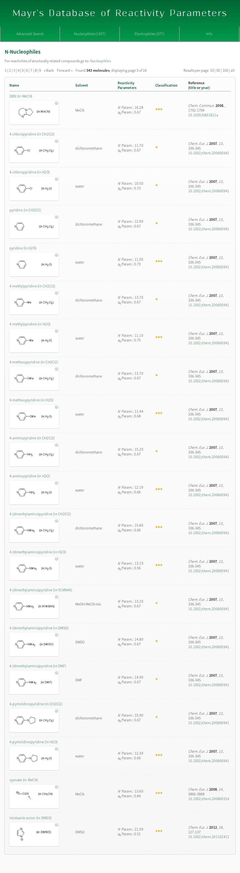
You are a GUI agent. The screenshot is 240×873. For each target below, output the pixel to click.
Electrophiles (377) (149, 33)
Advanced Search (30, 33)
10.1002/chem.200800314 (208, 798)
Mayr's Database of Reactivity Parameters (120, 13)
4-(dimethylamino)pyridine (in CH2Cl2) (40, 514)
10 (212, 70)
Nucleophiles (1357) (89, 33)
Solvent (81, 85)
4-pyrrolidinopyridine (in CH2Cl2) (35, 703)
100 (225, 70)
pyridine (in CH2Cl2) (25, 210)
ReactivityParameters (127, 85)
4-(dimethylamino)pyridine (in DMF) (37, 665)
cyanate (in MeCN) (23, 779)
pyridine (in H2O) (22, 248)
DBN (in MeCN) (20, 96)
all (233, 70)
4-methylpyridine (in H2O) (29, 324)
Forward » (64, 70)
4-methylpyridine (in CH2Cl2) (32, 286)
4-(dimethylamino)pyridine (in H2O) (37, 552)
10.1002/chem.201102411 (208, 836)
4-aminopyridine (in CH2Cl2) (32, 438)
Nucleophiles (100, 61)
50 (218, 70)
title (192, 87)
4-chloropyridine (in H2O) (29, 172)
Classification (166, 85)
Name (14, 85)
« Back (49, 70)
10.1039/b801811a (203, 115)
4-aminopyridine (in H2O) (29, 476)
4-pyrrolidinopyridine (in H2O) (33, 741)
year (204, 87)
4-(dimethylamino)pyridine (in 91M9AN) (40, 590)
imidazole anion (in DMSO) (30, 817)
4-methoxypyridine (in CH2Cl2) (33, 362)
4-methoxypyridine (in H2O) (31, 400)
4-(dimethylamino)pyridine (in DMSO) (38, 627)
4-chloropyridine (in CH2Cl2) (32, 134)
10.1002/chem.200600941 (208, 153)
